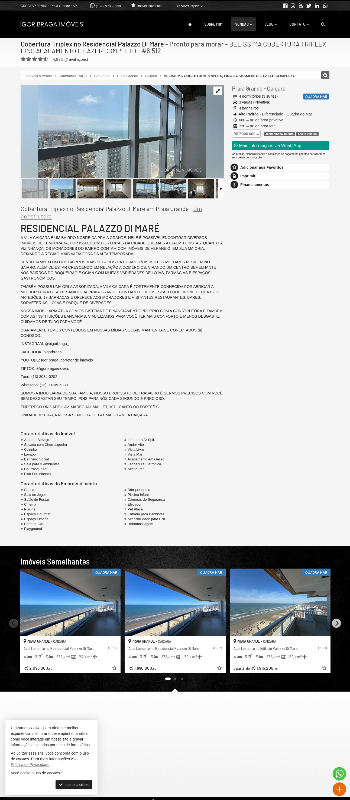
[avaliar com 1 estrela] (23, 59)
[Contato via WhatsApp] (339, 774)
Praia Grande (247, 88)
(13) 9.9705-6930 (108, 6)
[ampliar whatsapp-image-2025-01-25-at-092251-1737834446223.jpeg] (113, 132)
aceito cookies (74, 784)
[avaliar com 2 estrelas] (28, 59)
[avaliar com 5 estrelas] (45, 59)
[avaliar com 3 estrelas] (34, 59)
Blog (270, 23)
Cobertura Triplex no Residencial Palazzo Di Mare (92, 44)
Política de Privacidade (30, 764)
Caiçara (276, 88)
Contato (299, 23)
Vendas (243, 23)
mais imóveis (281, 284)
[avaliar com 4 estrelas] (40, 59)
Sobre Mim (213, 23)
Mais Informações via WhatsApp (267, 145)
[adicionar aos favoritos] (114, 669)
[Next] (336, 623)
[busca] (323, 24)
